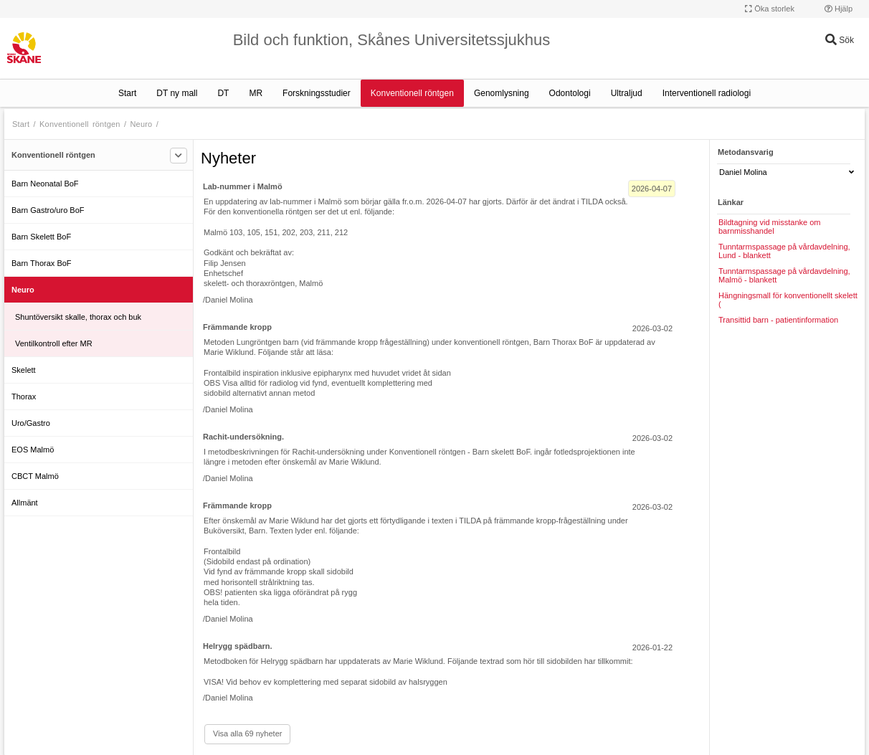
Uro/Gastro (30, 423)
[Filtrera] (178, 155)
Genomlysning (501, 93)
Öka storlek (769, 8)
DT (223, 93)
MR (255, 93)
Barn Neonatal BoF (45, 183)
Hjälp (839, 8)
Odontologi (570, 93)
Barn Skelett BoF (41, 236)
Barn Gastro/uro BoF (48, 210)
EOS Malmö (32, 449)
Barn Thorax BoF (41, 263)
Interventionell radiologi (707, 93)
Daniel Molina (786, 172)
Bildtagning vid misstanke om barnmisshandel (769, 226)
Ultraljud (626, 93)
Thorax (23, 396)
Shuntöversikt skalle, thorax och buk (78, 317)
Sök (839, 40)
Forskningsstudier (316, 93)
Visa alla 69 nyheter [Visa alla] (247, 733)
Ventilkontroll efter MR (53, 343)
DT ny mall (176, 93)
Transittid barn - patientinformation (778, 319)
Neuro (141, 124)
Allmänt (24, 502)
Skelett (23, 370)
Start (127, 93)
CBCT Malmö (35, 476)
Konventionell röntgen (412, 93)
